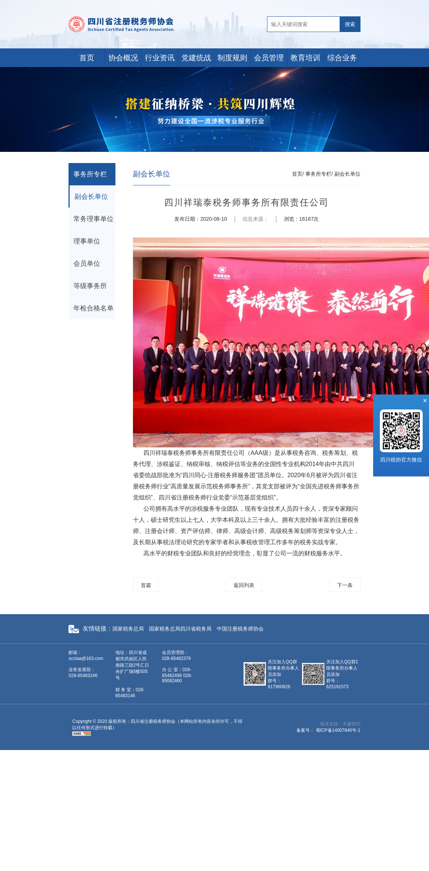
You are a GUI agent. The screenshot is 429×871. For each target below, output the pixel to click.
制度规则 (232, 58)
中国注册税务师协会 (240, 629)
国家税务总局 (128, 629)
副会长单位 (91, 196)
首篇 (146, 585)
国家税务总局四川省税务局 (180, 629)
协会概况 (123, 58)
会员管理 (269, 58)
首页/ (298, 174)
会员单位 (86, 263)
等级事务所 (90, 286)
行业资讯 (160, 58)
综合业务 (342, 58)
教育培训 (305, 58)
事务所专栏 (90, 174)
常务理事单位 (93, 219)
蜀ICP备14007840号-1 (338, 730)
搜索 (350, 24)
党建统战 (196, 58)
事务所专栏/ (319, 174)
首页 (86, 58)
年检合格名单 (93, 308)
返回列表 (243, 585)
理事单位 (86, 241)
